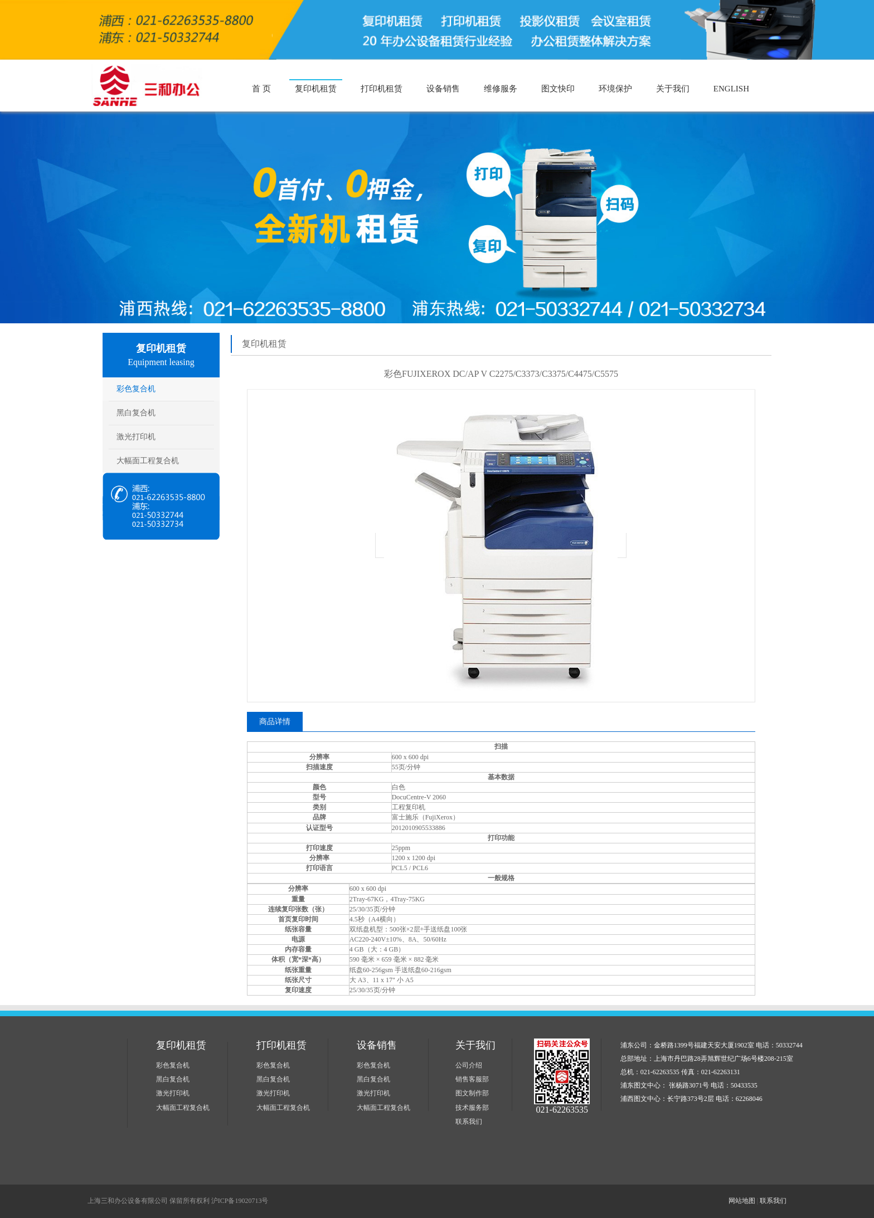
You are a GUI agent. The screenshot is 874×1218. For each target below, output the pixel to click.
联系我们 (468, 1121)
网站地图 (742, 1201)
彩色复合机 (136, 389)
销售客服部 (472, 1079)
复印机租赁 (316, 88)
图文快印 (558, 88)
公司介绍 (468, 1065)
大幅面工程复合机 (147, 461)
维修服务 (500, 88)
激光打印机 (136, 437)
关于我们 (673, 88)
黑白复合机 (136, 413)
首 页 (261, 88)
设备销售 (443, 88)
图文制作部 (472, 1093)
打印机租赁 (381, 88)
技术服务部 (472, 1108)
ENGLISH (731, 88)
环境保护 (615, 88)
